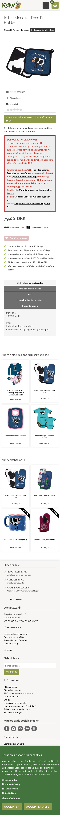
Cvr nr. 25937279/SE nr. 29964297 (21, 620)
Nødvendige (10, 780)
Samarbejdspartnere (14, 743)
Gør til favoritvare (18, 238)
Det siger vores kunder (15, 702)
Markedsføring (12, 784)
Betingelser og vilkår (14, 637)
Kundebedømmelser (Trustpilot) (20, 706)
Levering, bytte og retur (16, 634)
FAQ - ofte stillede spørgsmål (18, 693)
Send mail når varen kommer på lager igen (29, 119)
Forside (16, 30)
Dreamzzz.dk (16, 599)
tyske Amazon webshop (24, 176)
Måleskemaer (10, 687)
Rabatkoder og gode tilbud (17, 709)
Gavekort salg (11, 643)
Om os (7, 699)
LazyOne (24, 173)
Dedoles (11, 173)
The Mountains (40, 169)
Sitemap (8, 649)
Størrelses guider (12, 690)
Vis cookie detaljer (11, 798)
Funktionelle (11, 788)
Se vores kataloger (13, 712)
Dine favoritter (11, 696)
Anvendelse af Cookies (15, 640)
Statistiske (10, 793)
